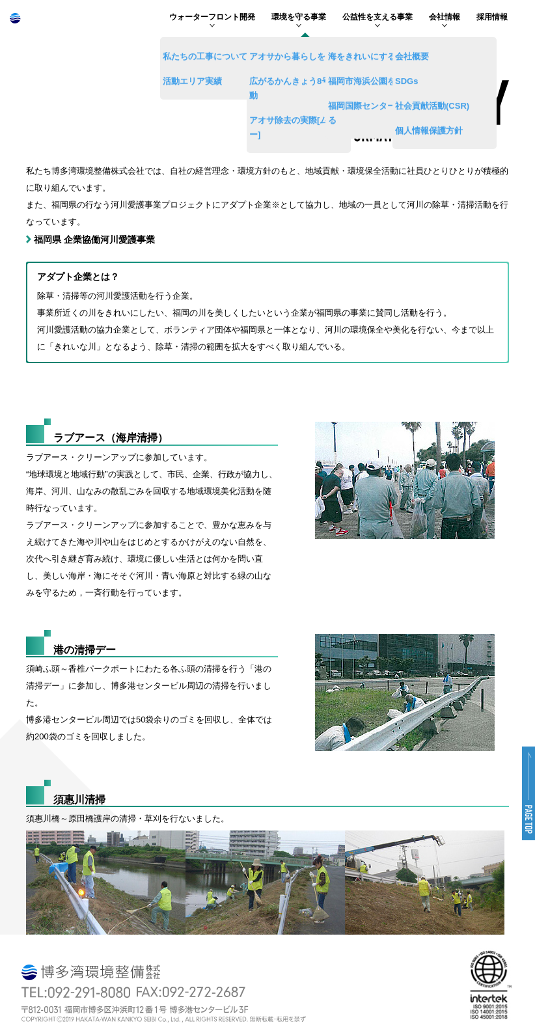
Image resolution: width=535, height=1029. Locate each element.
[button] (528, 793)
